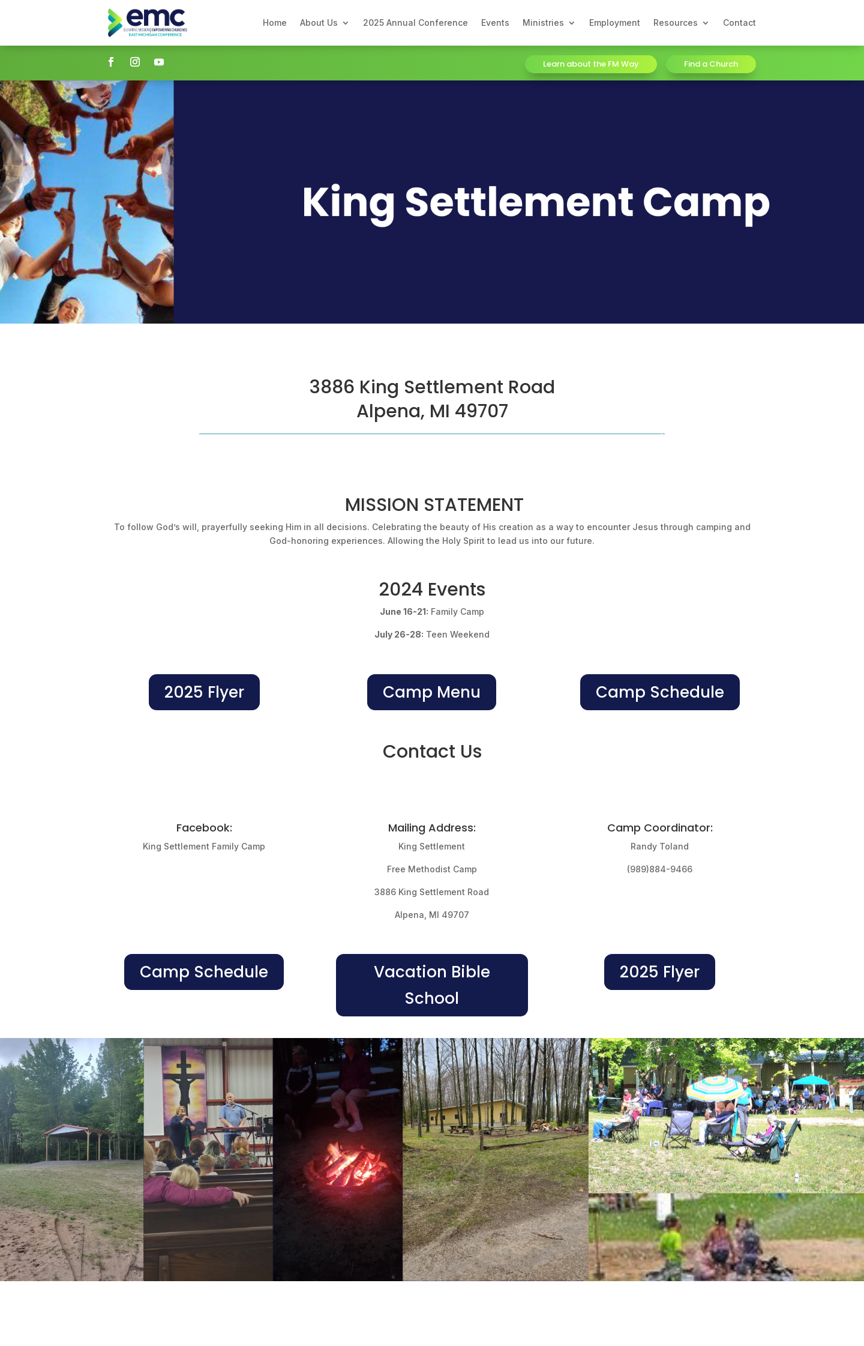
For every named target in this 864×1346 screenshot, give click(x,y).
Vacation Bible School (432, 985)
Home (275, 22)
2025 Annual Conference (415, 22)
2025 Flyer (204, 692)
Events (495, 22)
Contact (739, 22)
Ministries (543, 22)
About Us (319, 22)
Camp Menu (432, 692)
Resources (675, 22)
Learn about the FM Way (591, 64)
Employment (614, 22)
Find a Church (711, 64)
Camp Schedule (660, 692)
